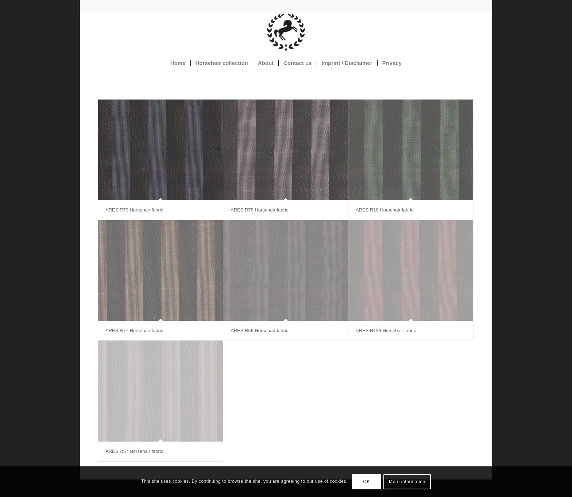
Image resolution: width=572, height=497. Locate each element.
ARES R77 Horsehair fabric (134, 330)
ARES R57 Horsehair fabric (134, 451)
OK (366, 481)
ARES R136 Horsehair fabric (386, 330)
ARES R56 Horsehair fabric (259, 330)
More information (407, 481)
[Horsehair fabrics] (286, 32)
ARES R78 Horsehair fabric (259, 210)
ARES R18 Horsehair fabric (384, 210)
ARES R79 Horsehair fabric (134, 210)
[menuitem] (178, 63)
